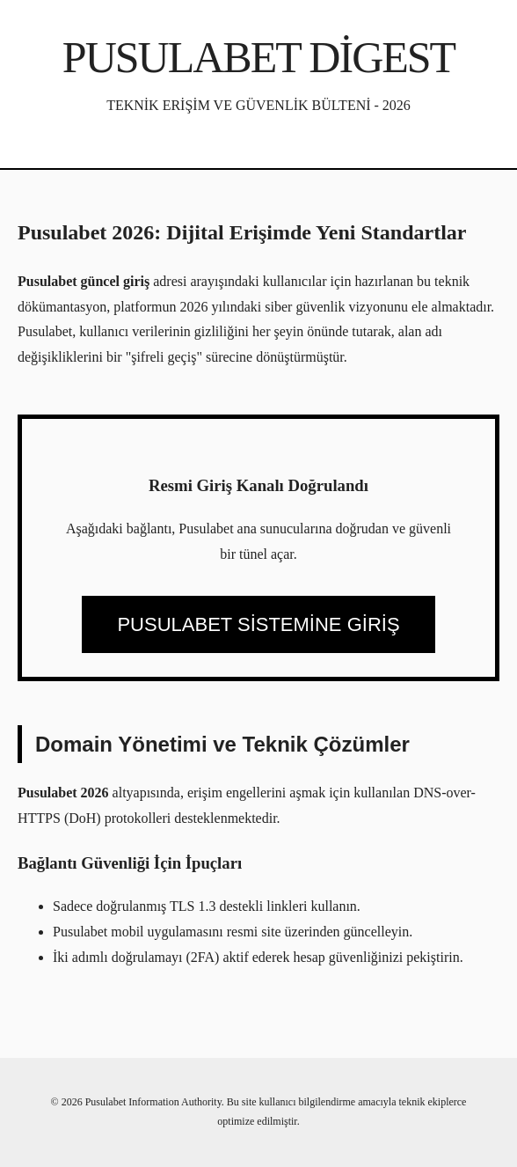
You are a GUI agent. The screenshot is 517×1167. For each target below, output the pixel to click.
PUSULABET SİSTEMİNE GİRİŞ (258, 624)
